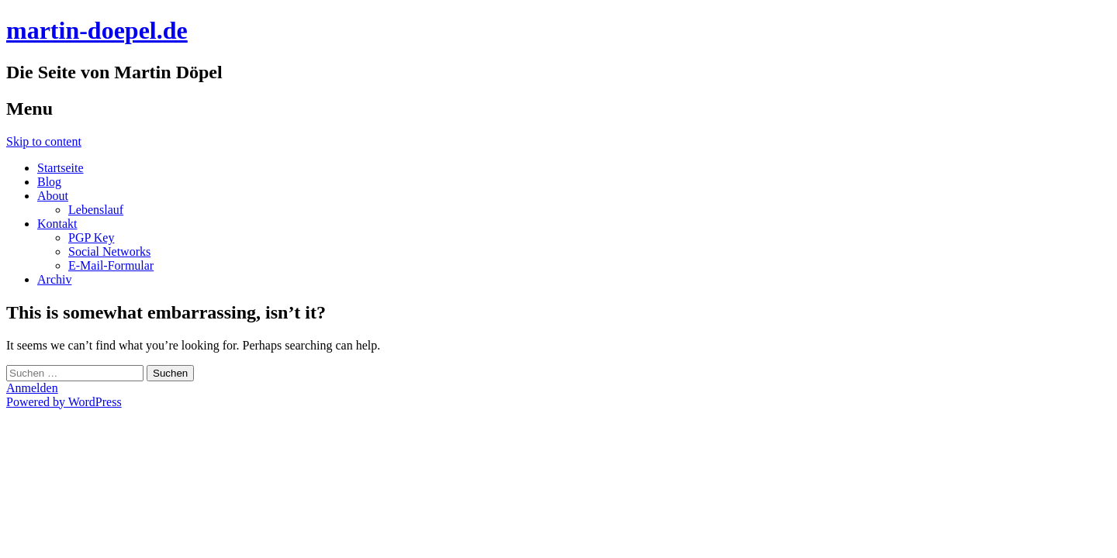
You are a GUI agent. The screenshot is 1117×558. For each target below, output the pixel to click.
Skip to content (43, 141)
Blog (49, 181)
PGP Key (91, 237)
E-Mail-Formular (111, 265)
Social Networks (109, 251)
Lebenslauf (95, 209)
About (52, 195)
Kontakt (57, 223)
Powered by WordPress (64, 401)
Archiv (54, 279)
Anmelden (32, 387)
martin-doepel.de (97, 30)
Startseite (60, 167)
